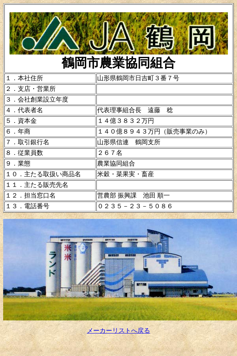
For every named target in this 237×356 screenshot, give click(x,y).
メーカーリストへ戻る (118, 330)
